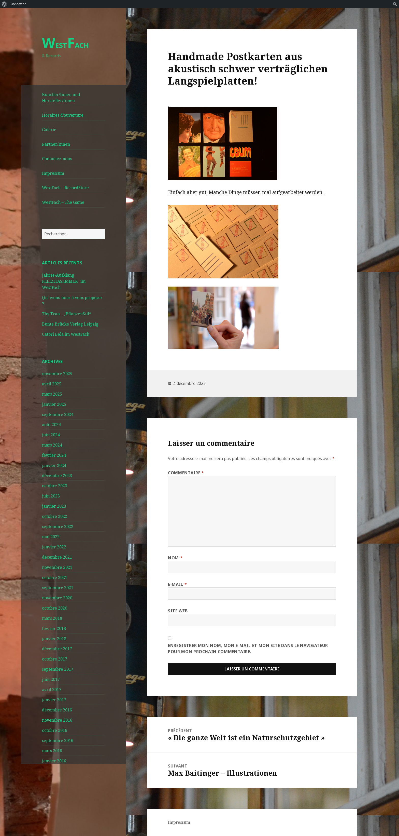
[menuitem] (4, 4)
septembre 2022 (57, 526)
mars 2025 (52, 394)
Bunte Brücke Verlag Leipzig (70, 324)
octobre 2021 (54, 577)
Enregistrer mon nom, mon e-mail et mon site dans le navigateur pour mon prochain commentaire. (248, 648)
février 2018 (54, 628)
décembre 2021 (57, 557)
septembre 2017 (57, 669)
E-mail (177, 584)
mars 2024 (52, 445)
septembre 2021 (57, 587)
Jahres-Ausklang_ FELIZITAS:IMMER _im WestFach (64, 281)
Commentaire (186, 473)
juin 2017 (51, 679)
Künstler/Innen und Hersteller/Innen (61, 97)
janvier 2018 (54, 638)
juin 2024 (51, 435)
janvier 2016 (54, 761)
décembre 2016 (57, 710)
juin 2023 (51, 496)
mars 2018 (52, 618)
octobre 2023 (54, 486)
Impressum (53, 173)
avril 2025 (51, 384)
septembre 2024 (57, 414)
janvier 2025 (54, 404)
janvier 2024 (54, 465)
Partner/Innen (56, 144)
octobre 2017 (54, 659)
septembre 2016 (57, 740)
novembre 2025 (57, 373)
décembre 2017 (57, 649)
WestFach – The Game (63, 202)
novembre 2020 (57, 598)
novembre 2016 (57, 720)
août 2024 (51, 424)
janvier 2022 (54, 547)
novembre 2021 (57, 567)
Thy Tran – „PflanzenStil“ (66, 314)
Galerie (49, 129)
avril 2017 (51, 689)
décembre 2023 (57, 475)
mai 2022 (51, 537)
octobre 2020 (54, 608)
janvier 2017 (54, 700)
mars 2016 (52, 750)
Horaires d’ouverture (62, 115)
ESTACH (65, 45)
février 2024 (54, 455)
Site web (178, 611)
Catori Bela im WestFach (65, 334)
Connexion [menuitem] (18, 4)
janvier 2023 (54, 506)
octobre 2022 (54, 516)
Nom (175, 558)
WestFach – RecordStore (65, 188)
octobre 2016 (54, 730)
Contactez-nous (57, 158)
